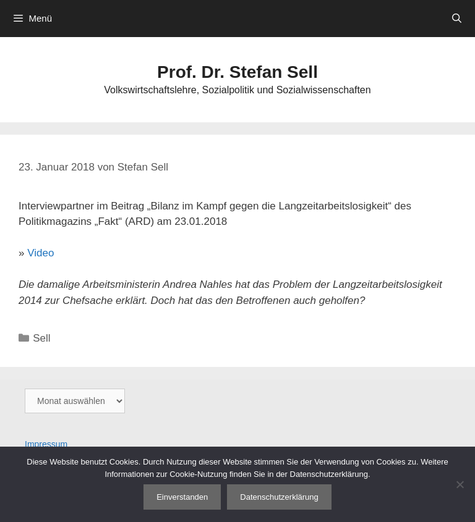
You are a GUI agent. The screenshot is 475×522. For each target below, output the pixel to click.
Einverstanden (182, 497)
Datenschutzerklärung (279, 497)
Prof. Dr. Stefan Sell (237, 72)
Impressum (46, 444)
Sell (41, 338)
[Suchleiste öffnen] (457, 18)
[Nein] (459, 484)
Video (40, 253)
